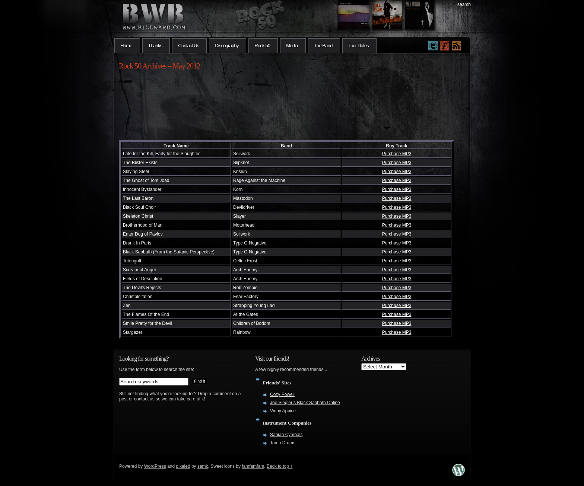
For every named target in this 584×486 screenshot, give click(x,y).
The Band (323, 45)
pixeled (183, 466)
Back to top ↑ (279, 466)
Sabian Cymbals (286, 434)
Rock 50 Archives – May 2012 (159, 66)
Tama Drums (282, 442)
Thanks (155, 45)
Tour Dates (358, 45)
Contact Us (188, 45)
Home (126, 45)
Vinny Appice (283, 410)
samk (202, 466)
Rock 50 (262, 45)
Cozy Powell (282, 394)
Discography (226, 45)
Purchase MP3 (397, 153)
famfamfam (253, 466)
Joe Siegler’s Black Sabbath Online (305, 402)
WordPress (155, 466)
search (464, 4)
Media (292, 45)
